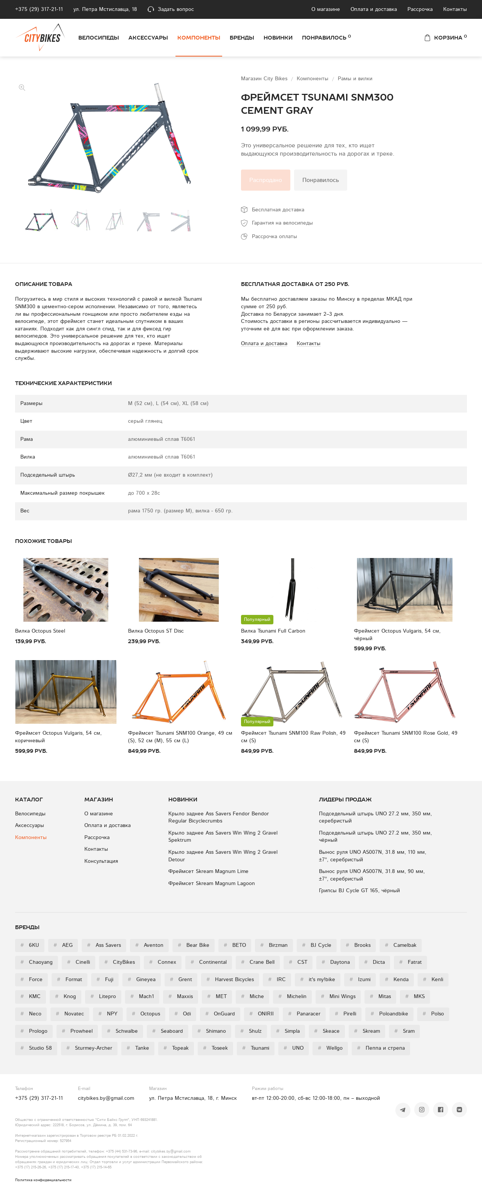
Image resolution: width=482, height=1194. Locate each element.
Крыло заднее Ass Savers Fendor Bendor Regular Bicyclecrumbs (218, 817)
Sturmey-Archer (89, 1048)
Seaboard (167, 1031)
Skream (367, 1031)
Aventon (149, 945)
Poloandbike (389, 1014)
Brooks (358, 945)
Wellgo (330, 1048)
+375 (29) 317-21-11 (39, 9)
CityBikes (119, 962)
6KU (29, 945)
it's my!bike (317, 979)
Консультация (101, 861)
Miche (252, 996)
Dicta (374, 962)
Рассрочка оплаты (274, 236)
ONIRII (261, 1014)
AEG (63, 945)
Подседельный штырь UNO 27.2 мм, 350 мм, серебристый (375, 817)
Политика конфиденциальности (43, 1180)
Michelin (292, 996)
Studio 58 (36, 1048)
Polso (433, 1014)
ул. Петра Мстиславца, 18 (105, 9)
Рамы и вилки (355, 78)
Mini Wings (338, 996)
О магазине (325, 9)
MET (217, 996)
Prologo (33, 1031)
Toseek (215, 1048)
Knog (65, 996)
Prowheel (77, 1031)
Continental (209, 962)
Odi (182, 1014)
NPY (107, 1014)
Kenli (433, 979)
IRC (277, 979)
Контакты (455, 9)
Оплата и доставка (374, 9)
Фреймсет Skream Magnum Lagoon (211, 883)
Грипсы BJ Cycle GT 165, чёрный (359, 890)
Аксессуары (148, 38)
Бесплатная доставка (278, 210)
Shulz (251, 1031)
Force (31, 979)
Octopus (146, 1014)
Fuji (104, 979)
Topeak (176, 1048)
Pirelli (345, 1014)
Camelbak (400, 945)
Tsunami (255, 1048)
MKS (415, 996)
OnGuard (220, 1014)
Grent (181, 979)
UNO (294, 1048)
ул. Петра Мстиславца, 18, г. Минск (193, 1098)
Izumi (360, 979)
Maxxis (180, 996)
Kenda (397, 979)
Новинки (278, 38)
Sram (404, 1031)
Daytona (336, 962)
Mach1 (142, 996)
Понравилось (326, 37)
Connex (162, 962)
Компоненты (198, 38)
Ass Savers (104, 945)
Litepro (103, 996)
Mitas (380, 996)
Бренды (242, 38)
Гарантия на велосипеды (282, 223)
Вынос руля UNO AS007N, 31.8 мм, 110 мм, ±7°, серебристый (372, 856)
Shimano (211, 1031)
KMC (30, 996)
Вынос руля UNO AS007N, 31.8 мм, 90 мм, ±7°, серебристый (372, 875)
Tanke (138, 1048)
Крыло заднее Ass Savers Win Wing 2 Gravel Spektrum (223, 836)
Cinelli (78, 962)
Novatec (70, 1014)
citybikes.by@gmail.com (106, 1098)
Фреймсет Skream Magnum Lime (208, 871)
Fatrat (410, 962)
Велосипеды (98, 38)
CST (298, 962)
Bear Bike (193, 945)
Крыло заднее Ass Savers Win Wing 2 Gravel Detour (223, 856)
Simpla (288, 1031)
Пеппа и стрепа (381, 1048)
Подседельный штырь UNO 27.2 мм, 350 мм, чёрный (375, 836)
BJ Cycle (316, 945)
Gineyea (142, 979)
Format (69, 979)
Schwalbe (122, 1031)
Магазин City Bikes (265, 78)
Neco (30, 1014)
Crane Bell (258, 962)
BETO (235, 945)
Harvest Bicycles (230, 979)
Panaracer (304, 1014)
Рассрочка (420, 9)
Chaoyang (36, 962)
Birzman (274, 945)
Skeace (327, 1031)
